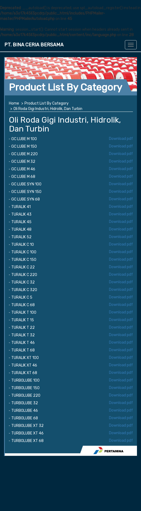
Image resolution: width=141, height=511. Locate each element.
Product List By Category (46, 103)
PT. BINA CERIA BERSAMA (34, 45)
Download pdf (121, 138)
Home (14, 103)
